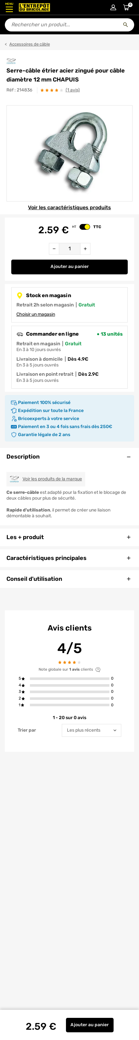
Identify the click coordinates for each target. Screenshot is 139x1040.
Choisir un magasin (35, 314)
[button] (69, 678)
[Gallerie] (69, 153)
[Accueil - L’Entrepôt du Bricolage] (34, 7)
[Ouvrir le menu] (9, 7)
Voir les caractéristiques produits (69, 207)
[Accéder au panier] (126, 7)
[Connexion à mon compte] (113, 7)
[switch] (84, 227)
